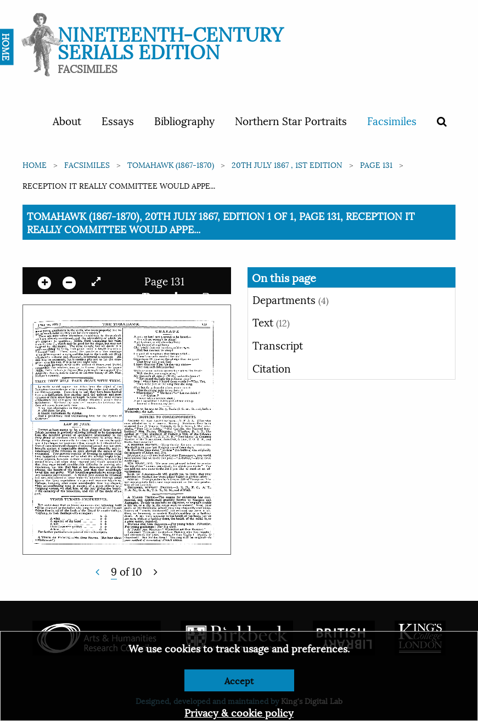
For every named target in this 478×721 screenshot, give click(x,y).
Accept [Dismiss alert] (239, 680)
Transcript (277, 344)
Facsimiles (392, 120)
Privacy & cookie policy (239, 712)
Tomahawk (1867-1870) (170, 164)
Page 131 (376, 164)
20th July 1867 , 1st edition (287, 164)
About (67, 120)
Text (271, 321)
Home (35, 164)
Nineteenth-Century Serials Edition (170, 41)
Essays (118, 120)
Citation (271, 367)
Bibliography (184, 120)
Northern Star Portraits (291, 120)
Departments (290, 299)
